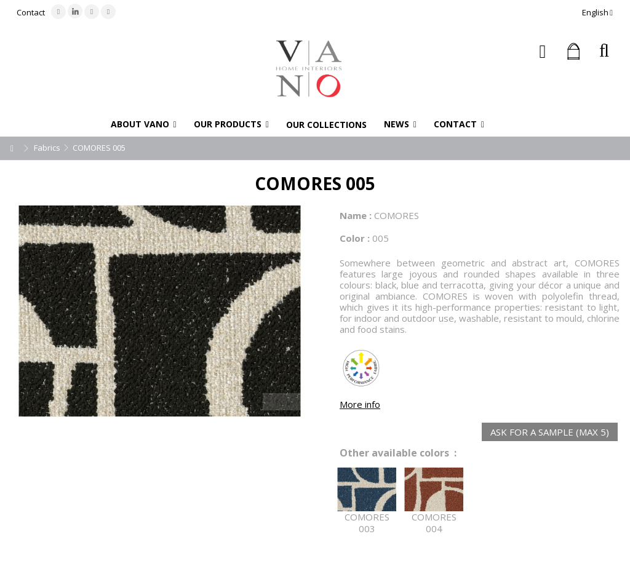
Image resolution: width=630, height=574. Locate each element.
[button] (143, 124)
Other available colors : (398, 453)
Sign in (543, 51)
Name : (356, 215)
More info (360, 404)
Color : (355, 238)
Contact (31, 12)
